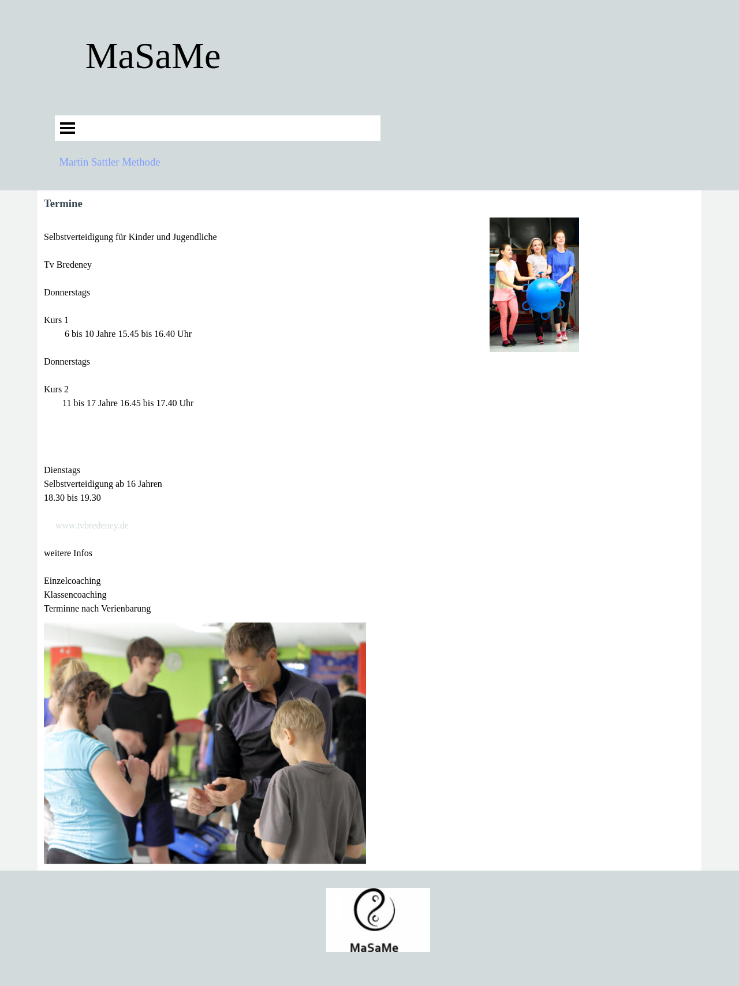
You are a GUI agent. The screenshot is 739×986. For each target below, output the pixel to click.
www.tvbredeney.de (92, 525)
